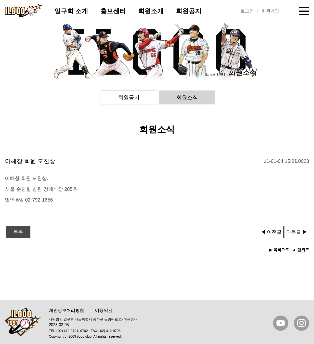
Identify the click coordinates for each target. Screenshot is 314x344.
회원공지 (129, 97)
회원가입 (270, 11)
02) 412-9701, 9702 (73, 331)
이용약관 (104, 310)
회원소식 (187, 97)
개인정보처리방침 (66, 310)
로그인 (247, 11)
